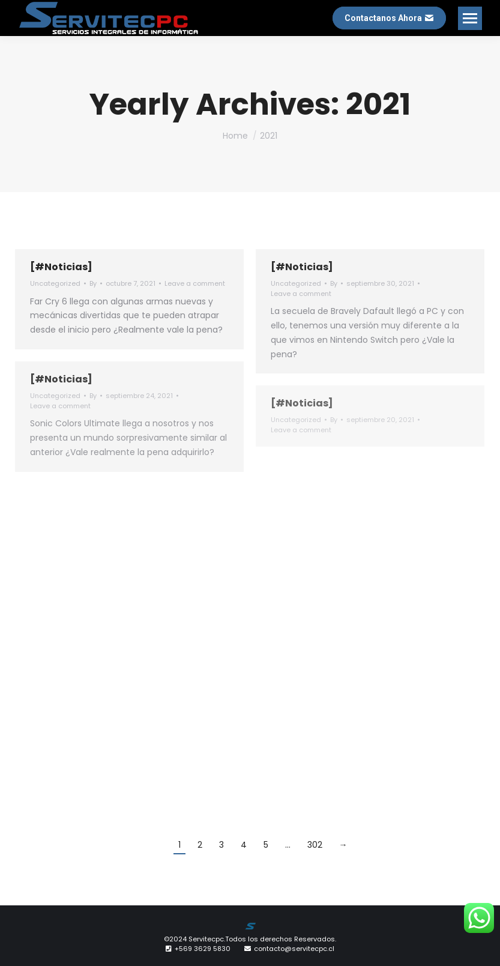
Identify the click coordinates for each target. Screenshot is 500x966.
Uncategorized (55, 283)
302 (314, 845)
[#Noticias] (61, 267)
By (93, 283)
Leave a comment (194, 283)
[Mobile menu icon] (470, 18)
